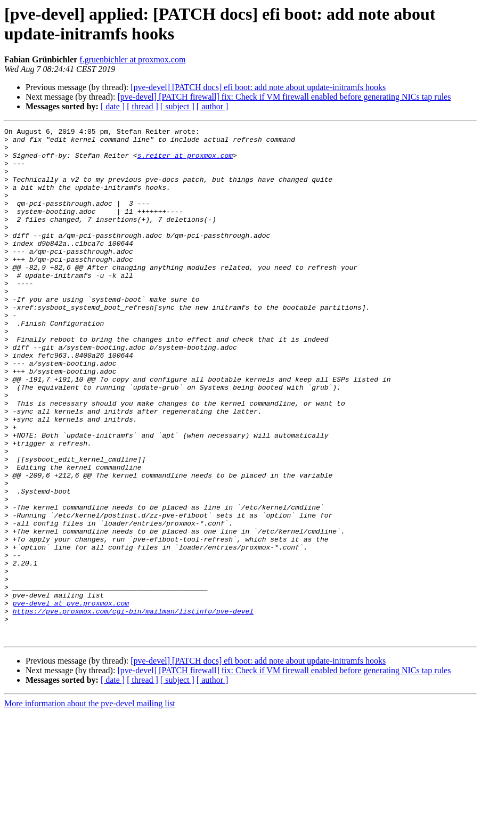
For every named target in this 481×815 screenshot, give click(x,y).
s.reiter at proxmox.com (185, 161)
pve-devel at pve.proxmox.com (71, 699)
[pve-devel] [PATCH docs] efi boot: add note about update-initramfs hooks (258, 87)
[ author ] (213, 106)
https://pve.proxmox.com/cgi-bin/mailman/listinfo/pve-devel (133, 708)
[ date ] (113, 106)
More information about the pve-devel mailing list (89, 805)
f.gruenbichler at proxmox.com (132, 59)
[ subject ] (177, 106)
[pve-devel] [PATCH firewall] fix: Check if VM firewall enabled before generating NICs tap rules (284, 96)
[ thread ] (142, 106)
